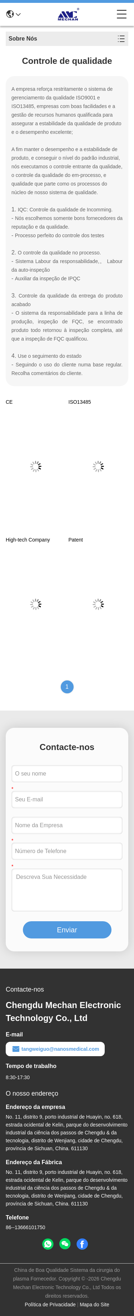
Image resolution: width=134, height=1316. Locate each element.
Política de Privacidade (50, 1304)
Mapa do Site (94, 1304)
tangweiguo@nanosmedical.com (55, 1049)
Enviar (67, 930)
